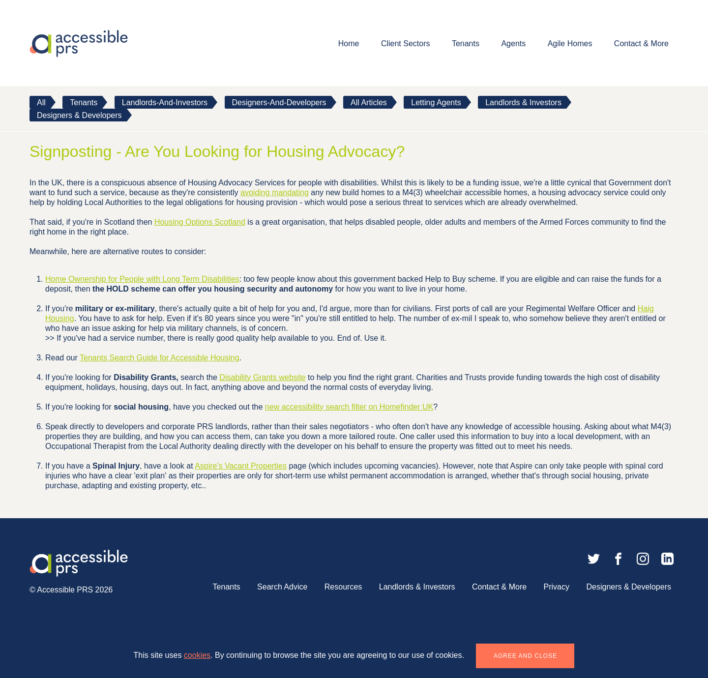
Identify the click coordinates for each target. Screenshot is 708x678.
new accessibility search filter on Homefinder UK (349, 407)
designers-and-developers (279, 102)
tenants (83, 102)
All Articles (369, 102)
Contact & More (641, 43)
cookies (197, 655)
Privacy (556, 587)
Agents (513, 43)
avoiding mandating (274, 192)
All (41, 102)
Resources (343, 587)
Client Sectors (405, 43)
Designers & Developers (79, 115)
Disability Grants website (262, 377)
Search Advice (282, 587)
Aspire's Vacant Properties (241, 466)
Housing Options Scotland (199, 222)
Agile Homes (570, 43)
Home (348, 43)
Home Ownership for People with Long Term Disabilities (142, 279)
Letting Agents (436, 102)
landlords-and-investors (164, 102)
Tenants (465, 43)
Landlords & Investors (523, 102)
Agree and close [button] (525, 655)
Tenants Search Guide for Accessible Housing (159, 358)
